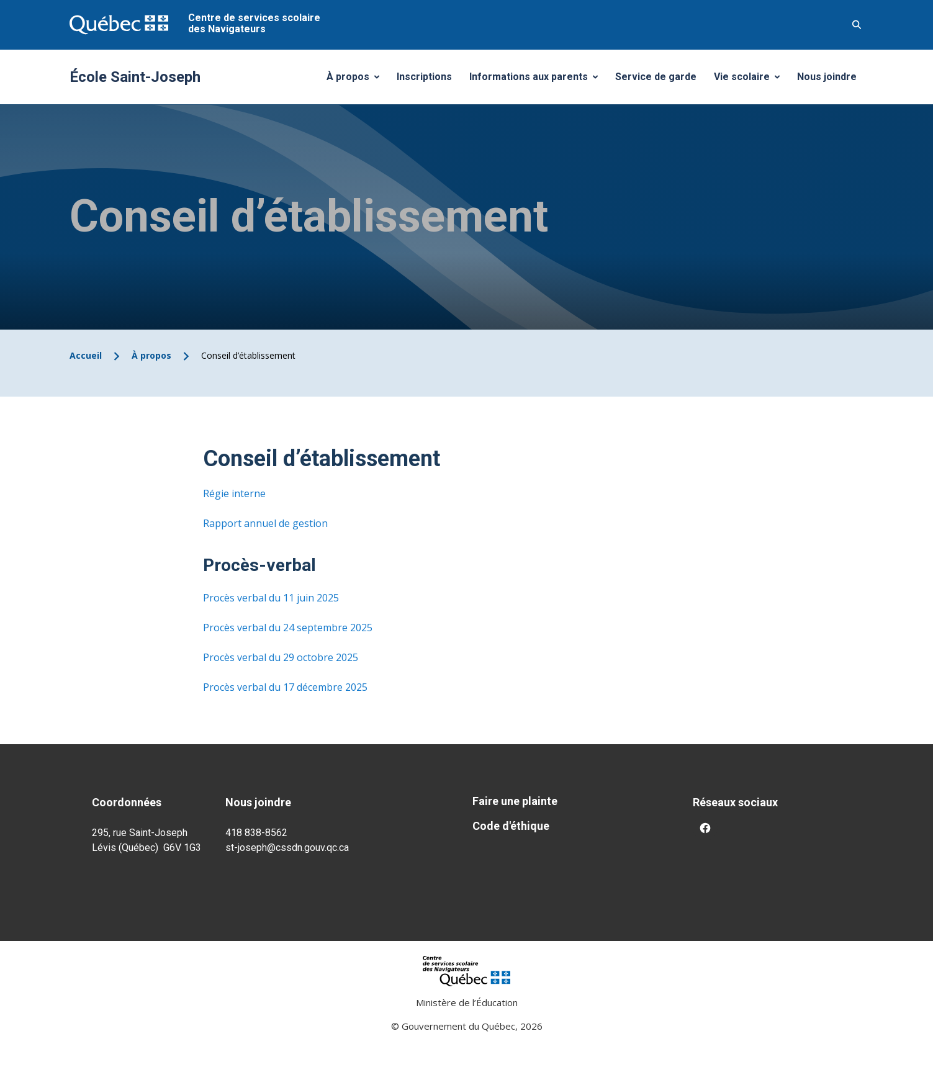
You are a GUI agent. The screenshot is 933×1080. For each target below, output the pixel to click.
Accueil (86, 355)
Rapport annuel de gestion (265, 523)
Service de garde (655, 77)
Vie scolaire (751, 80)
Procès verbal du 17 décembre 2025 (285, 687)
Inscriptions (424, 77)
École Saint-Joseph (135, 77)
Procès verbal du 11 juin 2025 (271, 598)
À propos (357, 80)
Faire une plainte (514, 801)
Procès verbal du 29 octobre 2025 (280, 657)
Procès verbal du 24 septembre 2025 (287, 627)
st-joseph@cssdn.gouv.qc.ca (287, 847)
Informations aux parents (536, 80)
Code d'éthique (510, 825)
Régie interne (234, 493)
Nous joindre (827, 77)
